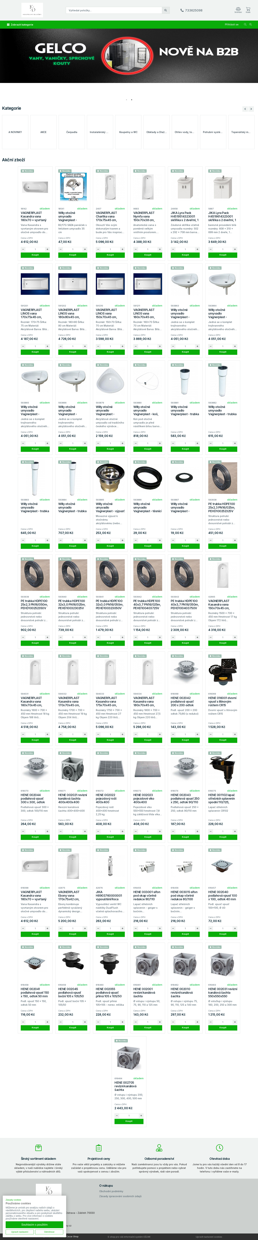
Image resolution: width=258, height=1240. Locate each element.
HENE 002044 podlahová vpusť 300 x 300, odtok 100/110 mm (33, 800)
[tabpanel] (129, 63)
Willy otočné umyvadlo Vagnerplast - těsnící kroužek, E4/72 (147, 509)
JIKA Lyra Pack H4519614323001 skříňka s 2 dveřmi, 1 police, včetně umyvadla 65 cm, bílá (222, 220)
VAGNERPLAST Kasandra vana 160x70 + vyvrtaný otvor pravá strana (33, 897)
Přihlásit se (231, 24)
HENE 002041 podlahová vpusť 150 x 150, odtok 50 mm (35, 992)
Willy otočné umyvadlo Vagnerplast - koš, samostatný (146, 412)
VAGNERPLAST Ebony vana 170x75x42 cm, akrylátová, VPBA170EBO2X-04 (72, 899)
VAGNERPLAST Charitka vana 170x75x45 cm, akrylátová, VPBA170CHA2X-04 (110, 220)
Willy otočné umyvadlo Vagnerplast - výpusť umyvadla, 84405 (110, 509)
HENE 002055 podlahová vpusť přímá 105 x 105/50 (109, 992)
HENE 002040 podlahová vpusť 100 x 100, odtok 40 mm (222, 895)
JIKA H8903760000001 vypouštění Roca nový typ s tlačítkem (109, 897)
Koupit (35, 255)
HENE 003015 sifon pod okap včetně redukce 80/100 (184, 895)
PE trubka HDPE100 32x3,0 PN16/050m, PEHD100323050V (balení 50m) (110, 606)
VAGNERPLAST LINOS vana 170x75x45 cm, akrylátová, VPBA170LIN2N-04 (34, 317)
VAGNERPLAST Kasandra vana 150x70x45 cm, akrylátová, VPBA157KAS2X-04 (222, 608)
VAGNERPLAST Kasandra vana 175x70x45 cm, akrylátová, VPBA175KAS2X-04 (109, 705)
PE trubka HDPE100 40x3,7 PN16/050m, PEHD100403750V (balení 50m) (185, 606)
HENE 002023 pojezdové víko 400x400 (143, 798)
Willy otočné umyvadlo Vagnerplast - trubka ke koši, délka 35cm (35, 509)
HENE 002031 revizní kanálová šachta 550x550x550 (222, 992)
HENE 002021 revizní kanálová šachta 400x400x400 (72, 798)
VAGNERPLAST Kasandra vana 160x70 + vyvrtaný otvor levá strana (33, 218)
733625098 (193, 10)
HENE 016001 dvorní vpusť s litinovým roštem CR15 (222, 701)
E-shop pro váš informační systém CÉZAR (129, 1237)
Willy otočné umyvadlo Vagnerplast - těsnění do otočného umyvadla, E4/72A (185, 511)
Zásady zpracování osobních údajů (120, 1196)
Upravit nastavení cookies (209, 1237)
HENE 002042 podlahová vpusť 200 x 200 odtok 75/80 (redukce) (182, 703)
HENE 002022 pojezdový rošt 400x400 (106, 798)
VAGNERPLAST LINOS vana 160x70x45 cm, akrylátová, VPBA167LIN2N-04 (146, 317)
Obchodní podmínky (111, 1191)
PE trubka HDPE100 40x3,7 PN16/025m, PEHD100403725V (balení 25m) (147, 606)
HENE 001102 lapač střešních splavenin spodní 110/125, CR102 (221, 800)
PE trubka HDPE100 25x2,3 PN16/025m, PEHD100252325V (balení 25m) (221, 509)
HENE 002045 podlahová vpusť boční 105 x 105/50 (71, 992)
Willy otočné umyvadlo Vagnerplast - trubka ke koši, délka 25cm (222, 412)
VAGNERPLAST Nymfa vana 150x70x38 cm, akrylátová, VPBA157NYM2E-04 (147, 220)
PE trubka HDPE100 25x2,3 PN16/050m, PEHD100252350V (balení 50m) (34, 606)
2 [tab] (131, 99)
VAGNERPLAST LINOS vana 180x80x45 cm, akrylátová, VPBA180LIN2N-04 (71, 317)
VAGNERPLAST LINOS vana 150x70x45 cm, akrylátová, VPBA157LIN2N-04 (109, 317)
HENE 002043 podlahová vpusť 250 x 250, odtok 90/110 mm (185, 800)
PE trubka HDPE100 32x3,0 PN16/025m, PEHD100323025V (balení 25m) (72, 606)
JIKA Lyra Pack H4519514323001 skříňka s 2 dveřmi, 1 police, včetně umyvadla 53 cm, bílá (185, 220)
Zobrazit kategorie (20, 24)
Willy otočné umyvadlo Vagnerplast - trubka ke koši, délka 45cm (72, 509)
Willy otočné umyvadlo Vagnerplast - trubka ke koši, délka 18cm (185, 412)
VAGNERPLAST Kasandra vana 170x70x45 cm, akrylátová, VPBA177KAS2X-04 (72, 705)
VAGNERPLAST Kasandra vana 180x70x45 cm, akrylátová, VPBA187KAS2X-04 (147, 705)
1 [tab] (126, 99)
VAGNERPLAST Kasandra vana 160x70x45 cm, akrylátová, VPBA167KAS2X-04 (34, 705)
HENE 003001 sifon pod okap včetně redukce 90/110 (146, 895)
